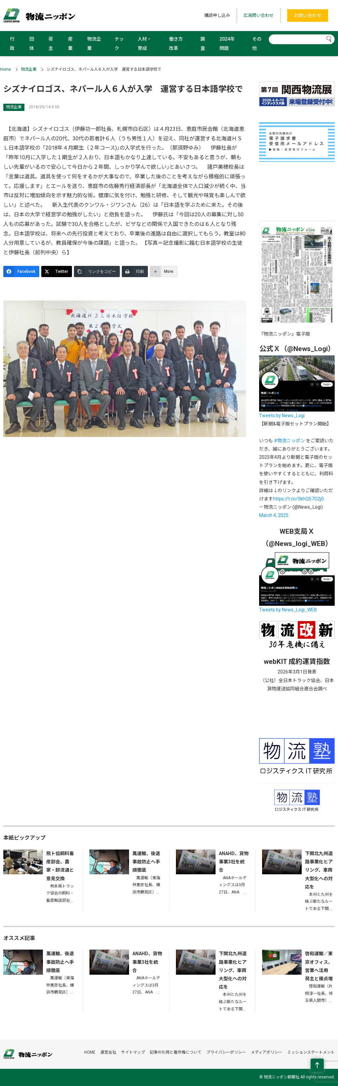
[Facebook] (21, 271)
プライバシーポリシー (226, 1052)
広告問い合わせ (259, 15)
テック (119, 43)
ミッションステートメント (311, 1052)
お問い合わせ (307, 15)
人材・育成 (145, 43)
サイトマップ (133, 1052)
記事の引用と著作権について (175, 1052)
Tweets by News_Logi (282, 415)
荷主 (51, 43)
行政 (12, 43)
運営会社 (108, 1052)
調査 (202, 43)
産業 (70, 43)
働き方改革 (176, 43)
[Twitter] (56, 271)
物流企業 (94, 43)
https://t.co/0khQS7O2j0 (298, 498)
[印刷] (135, 271)
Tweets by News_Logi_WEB (288, 609)
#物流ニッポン (289, 440)
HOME (89, 1052)
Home (5, 69)
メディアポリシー (266, 1052)
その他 (256, 43)
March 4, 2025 (273, 515)
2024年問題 (227, 43)
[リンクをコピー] (97, 271)
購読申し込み (217, 15)
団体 (31, 43)
